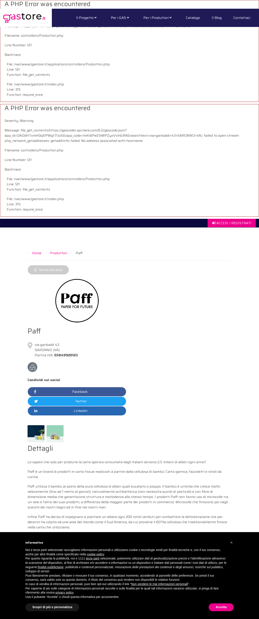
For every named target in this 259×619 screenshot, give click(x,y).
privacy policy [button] (65, 592)
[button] (231, 542)
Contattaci (241, 17)
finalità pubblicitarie (51, 567)
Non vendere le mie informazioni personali (159, 584)
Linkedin (60, 410)
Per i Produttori (157, 17)
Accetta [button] (221, 607)
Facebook (61, 391)
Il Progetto (86, 17)
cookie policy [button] (95, 554)
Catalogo (193, 17)
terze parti (92, 558)
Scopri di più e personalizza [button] (52, 607)
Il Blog (217, 17)
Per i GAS (120, 17)
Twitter (60, 401)
